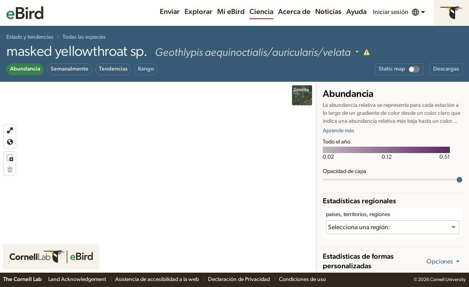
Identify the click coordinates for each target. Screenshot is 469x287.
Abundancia (25, 69)
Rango (146, 69)
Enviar (170, 12)
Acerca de (294, 12)
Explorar (198, 12)
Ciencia (261, 12)
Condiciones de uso (302, 279)
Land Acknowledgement (77, 279)
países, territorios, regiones (358, 214)
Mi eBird (231, 12)
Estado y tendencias (29, 37)
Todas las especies (84, 37)
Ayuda (356, 12)
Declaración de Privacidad (239, 279)
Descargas (446, 69)
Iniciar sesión (390, 12)
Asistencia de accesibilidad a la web (157, 279)
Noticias (328, 12)
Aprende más (338, 131)
